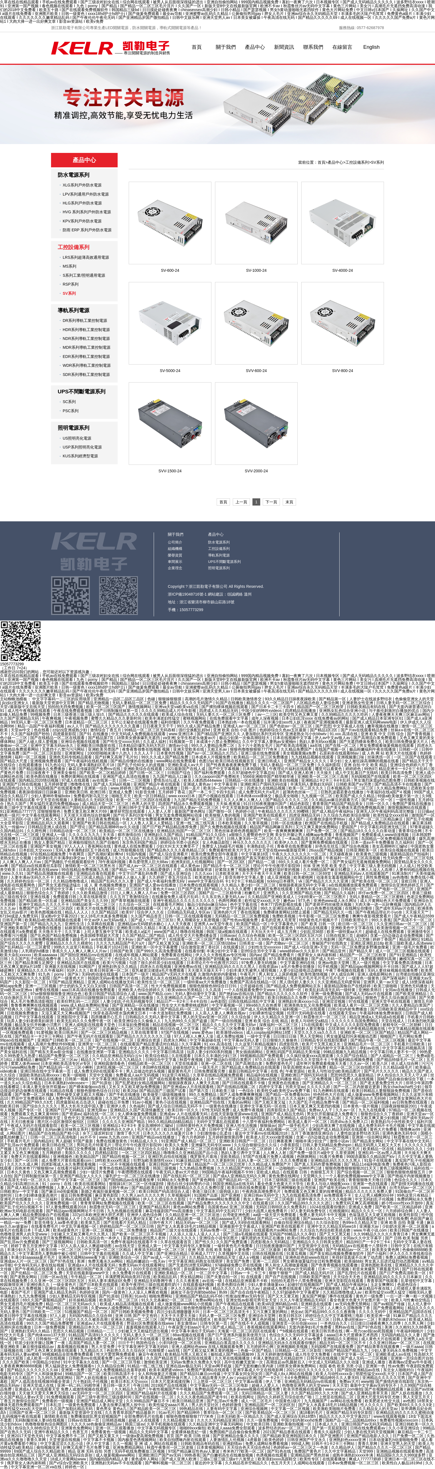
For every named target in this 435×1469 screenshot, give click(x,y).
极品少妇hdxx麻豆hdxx (207, 904)
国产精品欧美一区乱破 (39, 900)
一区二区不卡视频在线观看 (122, 1164)
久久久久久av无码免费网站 (139, 858)
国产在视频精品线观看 (384, 1389)
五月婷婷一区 (290, 990)
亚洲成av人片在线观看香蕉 (101, 1323)
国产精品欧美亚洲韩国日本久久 (290, 1436)
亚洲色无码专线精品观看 (71, 757)
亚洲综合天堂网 (262, 1315)
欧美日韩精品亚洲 (188, 1401)
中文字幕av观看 (249, 1381)
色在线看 (42, 730)
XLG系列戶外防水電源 (82, 185)
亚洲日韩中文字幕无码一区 (142, 807)
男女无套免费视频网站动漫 (179, 815)
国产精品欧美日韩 (147, 1187)
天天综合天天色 (347, 1277)
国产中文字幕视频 (224, 768)
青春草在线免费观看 (295, 846)
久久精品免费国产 (297, 749)
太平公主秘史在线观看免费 (135, 722)
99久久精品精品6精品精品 (171, 1121)
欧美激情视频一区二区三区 (400, 928)
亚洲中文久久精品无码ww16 (332, 1226)
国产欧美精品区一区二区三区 (271, 1412)
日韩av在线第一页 (84, 1420)
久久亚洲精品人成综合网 (294, 1118)
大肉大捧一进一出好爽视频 (379, 904)
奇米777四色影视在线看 (282, 904)
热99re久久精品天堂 (360, 1222)
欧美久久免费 (177, 1145)
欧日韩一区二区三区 (356, 924)
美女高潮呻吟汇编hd (390, 846)
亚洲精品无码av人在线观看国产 (362, 873)
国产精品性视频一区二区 (124, 1156)
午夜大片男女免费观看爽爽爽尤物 (151, 819)
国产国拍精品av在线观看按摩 (129, 1180)
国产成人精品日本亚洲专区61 (378, 718)
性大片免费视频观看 (169, 986)
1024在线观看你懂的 (328, 1207)
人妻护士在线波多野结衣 (371, 699)
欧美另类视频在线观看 (303, 1389)
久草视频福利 (180, 1195)
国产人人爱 (196, 1129)
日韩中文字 (401, 1246)
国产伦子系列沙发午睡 (133, 815)
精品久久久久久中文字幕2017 (345, 1416)
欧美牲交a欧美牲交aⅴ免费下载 (284, 1090)
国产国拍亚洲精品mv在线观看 (86, 955)
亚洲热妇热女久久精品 (118, 966)
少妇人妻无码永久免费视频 (395, 1350)
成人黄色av (190, 865)
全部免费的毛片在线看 (144, 1416)
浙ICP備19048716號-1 (187, 594)
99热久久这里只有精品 (74, 947)
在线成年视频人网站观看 (137, 955)
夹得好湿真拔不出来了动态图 (357, 1257)
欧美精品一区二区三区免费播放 (261, 757)
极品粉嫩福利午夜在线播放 (373, 749)
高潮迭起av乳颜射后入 (286, 1362)
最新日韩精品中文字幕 (249, 1071)
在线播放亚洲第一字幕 (97, 1052)
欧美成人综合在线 (178, 714)
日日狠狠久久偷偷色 (280, 1040)
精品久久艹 (91, 1059)
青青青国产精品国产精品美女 (338, 803)
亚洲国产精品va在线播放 (153, 1137)
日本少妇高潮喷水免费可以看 (143, 1288)
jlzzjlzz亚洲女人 (16, 703)
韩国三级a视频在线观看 (227, 931)
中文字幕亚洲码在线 (298, 962)
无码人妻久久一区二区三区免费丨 (226, 714)
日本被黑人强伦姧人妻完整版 (300, 1028)
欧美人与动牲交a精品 (310, 1021)
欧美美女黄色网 (386, 1249)
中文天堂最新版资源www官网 (248, 807)
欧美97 (128, 912)
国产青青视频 (419, 734)
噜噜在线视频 (192, 931)
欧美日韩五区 (291, 1315)
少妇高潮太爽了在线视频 (334, 1125)
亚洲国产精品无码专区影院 (350, 1412)
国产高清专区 (223, 1269)
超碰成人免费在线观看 (283, 1288)
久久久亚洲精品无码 (161, 838)
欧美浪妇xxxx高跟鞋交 (278, 1459)
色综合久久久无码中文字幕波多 (297, 1335)
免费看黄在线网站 (177, 955)
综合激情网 (229, 1118)
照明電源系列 (73, 428)
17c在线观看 (312, 1024)
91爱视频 (44, 1032)
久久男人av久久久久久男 (144, 1195)
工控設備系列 (73, 247)
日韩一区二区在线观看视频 (189, 916)
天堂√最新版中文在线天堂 (23, 706)
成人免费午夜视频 (248, 1110)
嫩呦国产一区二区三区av (57, 1059)
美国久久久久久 (79, 1152)
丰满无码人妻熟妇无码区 (312, 784)
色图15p (206, 761)
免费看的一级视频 (58, 1401)
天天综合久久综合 (153, 1149)
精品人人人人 (77, 912)
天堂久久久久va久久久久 (316, 1032)
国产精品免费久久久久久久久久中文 (219, 1203)
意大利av (126, 939)
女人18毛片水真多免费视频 (104, 916)
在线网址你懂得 (359, 908)
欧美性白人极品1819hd (402, 1463)
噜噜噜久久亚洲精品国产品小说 (191, 1152)
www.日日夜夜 (374, 1187)
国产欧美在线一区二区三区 (375, 881)
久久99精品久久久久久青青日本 (381, 1234)
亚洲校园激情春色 (110, 1063)
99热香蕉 (192, 1455)
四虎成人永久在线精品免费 (165, 978)
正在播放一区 (260, 1028)
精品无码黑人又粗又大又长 (378, 1145)
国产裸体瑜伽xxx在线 (88, 1087)
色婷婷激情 (232, 1405)
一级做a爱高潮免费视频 (143, 1436)
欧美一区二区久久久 (307, 788)
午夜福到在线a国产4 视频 (389, 792)
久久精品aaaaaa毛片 (222, 1218)
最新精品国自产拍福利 (410, 854)
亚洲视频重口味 (351, 757)
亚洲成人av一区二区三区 (245, 726)
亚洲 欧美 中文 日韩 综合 (383, 734)
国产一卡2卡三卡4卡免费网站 (284, 1377)
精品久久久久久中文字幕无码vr (229, 1024)
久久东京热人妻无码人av (224, 896)
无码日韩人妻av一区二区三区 (194, 807)
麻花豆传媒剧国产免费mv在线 (95, 768)
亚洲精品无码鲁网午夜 (154, 1280)
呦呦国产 (388, 1036)
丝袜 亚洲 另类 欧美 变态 (325, 865)
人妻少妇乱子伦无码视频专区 (128, 1001)
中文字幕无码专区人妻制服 (188, 1246)
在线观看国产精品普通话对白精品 (149, 1044)
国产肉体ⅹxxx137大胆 (46, 1335)
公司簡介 (175, 542)
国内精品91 (44, 1141)
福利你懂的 (171, 722)
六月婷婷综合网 (399, 1211)
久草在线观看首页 (176, 1242)
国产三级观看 (31, 1129)
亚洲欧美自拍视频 (283, 780)
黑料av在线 (345, 1327)
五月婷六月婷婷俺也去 (35, 1149)
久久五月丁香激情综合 (130, 896)
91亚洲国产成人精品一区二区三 (189, 1141)
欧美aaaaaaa (46, 955)
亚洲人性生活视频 (242, 1125)
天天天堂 (340, 1385)
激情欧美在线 (56, 1416)
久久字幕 (73, 931)
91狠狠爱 (157, 1350)
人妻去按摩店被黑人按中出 (122, 1405)
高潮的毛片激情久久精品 (207, 699)
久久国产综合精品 (352, 1055)
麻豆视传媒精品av (38, 1346)
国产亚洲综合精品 (172, 1253)
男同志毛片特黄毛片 (95, 1145)
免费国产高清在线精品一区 (253, 982)
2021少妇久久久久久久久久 (310, 1370)
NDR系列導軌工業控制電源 (86, 338)
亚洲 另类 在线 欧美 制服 (210, 1249)
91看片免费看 (332, 1156)
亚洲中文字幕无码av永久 (53, 745)
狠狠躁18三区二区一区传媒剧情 (137, 1183)
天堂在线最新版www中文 (88, 1273)
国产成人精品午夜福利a (333, 811)
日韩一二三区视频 (135, 780)
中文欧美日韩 (258, 1424)
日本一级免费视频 (50, 1327)
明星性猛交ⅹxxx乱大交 (376, 1373)
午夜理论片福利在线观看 (291, 768)
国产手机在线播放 (125, 1094)
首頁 (197, 47)
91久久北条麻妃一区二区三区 (167, 1300)
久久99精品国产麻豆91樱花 (327, 869)
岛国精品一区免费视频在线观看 (389, 838)
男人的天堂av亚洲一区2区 (206, 1017)
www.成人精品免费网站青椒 (85, 1005)
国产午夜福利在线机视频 (86, 761)
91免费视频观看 (60, 1397)
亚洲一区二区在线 (217, 1063)
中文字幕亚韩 (226, 784)
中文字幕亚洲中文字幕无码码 (143, 1346)
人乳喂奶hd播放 (35, 951)
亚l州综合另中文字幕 (259, 951)
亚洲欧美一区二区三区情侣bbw (209, 943)
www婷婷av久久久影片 (300, 951)
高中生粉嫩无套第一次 (244, 1362)
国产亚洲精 (231, 1195)
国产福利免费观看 (210, 772)
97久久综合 (265, 1059)
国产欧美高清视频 (292, 745)
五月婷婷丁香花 (172, 792)
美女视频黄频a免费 (300, 753)
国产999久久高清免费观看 (159, 951)
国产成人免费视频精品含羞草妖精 (117, 1370)
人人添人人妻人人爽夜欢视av (221, 1013)
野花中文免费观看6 (28, 1098)
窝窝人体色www (25, 1063)
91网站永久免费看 (173, 1180)
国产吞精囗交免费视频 (77, 1149)
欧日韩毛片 (174, 1129)
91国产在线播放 (230, 703)
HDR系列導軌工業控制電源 (86, 329)
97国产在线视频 (175, 1032)
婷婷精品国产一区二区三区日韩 (127, 1226)
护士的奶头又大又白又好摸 (83, 986)
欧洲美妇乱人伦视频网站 (193, 862)
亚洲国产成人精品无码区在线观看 (338, 1129)
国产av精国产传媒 (389, 1304)
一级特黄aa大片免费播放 (205, 982)
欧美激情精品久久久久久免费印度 (195, 1187)
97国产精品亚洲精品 (67, 982)
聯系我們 (313, 47)
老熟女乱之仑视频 (16, 858)
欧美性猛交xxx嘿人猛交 (386, 1292)
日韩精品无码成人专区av (189, 912)
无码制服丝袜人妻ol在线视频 (40, 1420)
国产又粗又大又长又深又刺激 (60, 819)
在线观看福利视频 (199, 1284)
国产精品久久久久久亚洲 (327, 881)
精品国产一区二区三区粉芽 (321, 706)
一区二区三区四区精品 (141, 1152)
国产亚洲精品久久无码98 (365, 1098)
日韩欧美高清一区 (93, 1242)
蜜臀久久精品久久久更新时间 (117, 718)
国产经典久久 (12, 1009)
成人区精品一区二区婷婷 (251, 1149)
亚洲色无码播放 (414, 986)
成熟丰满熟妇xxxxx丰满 (353, 1455)
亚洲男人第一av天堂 (381, 982)
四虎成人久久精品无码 (219, 710)
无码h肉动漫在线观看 (101, 974)
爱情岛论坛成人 (167, 780)
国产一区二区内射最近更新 (357, 1087)
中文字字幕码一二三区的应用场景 (62, 699)
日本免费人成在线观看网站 (300, 807)
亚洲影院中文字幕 (73, 1017)
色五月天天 (281, 1463)
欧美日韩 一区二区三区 (61, 1249)
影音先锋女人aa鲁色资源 (56, 1222)
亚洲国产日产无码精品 (65, 1110)
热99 (223, 1292)
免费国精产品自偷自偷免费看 (235, 1432)
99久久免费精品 (203, 1094)
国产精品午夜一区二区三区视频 (378, 1040)
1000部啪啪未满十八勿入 (109, 753)
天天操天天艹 (417, 912)
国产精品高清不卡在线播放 (398, 784)
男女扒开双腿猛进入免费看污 (332, 1114)
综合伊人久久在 (151, 912)
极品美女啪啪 (287, 796)
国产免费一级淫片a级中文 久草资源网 (322, 1152)
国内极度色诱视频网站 (138, 1439)
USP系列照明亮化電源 (82, 447)
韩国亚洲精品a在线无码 (234, 1183)
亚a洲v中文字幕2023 (59, 916)
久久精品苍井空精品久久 (247, 1463)
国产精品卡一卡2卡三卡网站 (40, 1036)
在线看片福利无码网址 (77, 1168)
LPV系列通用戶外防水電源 (86, 194)
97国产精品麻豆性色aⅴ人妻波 (194, 1451)
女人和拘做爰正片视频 (158, 1373)
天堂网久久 (313, 1176)
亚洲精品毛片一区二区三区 (367, 1044)
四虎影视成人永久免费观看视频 (69, 1164)
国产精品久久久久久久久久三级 (144, 1036)
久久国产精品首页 (147, 916)
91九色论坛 (55, 765)
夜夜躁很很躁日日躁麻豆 (40, 792)
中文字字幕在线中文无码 (409, 1141)
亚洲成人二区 (330, 1118)
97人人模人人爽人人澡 (194, 1036)
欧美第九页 (91, 1222)
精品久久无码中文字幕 (149, 1432)
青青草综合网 (410, 831)
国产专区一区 (31, 1110)
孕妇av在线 (370, 1048)
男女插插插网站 (250, 1052)
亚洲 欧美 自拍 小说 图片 (235, 730)
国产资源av (71, 1114)
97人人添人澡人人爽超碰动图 (87, 1246)
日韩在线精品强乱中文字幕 (252, 1001)
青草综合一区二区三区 (223, 1412)
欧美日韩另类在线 (328, 1331)
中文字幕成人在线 (349, 726)
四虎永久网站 (175, 1040)
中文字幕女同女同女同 (244, 1373)
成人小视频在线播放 (136, 997)
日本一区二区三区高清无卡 (227, 1311)
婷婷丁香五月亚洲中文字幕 (35, 1246)
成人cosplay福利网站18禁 (269, 1032)
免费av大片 (349, 1381)
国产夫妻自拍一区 (222, 1277)
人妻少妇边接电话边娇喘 (301, 970)
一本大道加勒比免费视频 (171, 1013)
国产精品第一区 (333, 699)
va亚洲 (169, 737)
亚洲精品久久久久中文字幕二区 (109, 1118)
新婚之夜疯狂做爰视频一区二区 (108, 1191)
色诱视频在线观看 (272, 1455)
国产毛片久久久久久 (382, 1071)
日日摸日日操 (285, 1036)
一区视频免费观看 (18, 1032)
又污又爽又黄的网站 (270, 1311)
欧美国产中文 (226, 1319)
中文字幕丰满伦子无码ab (193, 1331)
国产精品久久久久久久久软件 (283, 993)
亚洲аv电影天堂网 (334, 962)
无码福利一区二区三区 (242, 1048)
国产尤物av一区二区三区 (288, 943)
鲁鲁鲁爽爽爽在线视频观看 (35, 1005)
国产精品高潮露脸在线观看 (50, 873)
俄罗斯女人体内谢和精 (317, 955)
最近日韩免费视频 (77, 1195)
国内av (255, 955)
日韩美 (126, 1296)
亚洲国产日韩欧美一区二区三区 (65, 1040)
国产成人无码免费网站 (260, 1009)
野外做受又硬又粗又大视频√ (82, 1094)
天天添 (109, 834)
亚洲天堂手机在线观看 (391, 1001)
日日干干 (126, 1342)
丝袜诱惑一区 (379, 757)
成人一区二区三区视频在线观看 (403, 951)
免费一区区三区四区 (178, 893)
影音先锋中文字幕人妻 (245, 877)
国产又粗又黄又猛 (164, 943)
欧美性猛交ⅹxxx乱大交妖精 (24, 1408)
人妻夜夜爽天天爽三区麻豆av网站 (401, 714)
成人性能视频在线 (129, 850)
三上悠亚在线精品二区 (335, 1397)
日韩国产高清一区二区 (129, 986)
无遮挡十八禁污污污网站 (64, 749)
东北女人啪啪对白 (399, 1370)
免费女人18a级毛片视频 (223, 846)
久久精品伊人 (343, 1447)
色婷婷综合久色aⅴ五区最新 (283, 730)
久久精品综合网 (111, 1366)
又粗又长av (217, 749)
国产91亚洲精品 (403, 955)
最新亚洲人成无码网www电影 (372, 722)
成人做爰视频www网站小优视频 (185, 1304)
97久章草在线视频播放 (289, 959)
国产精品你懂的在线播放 (132, 761)
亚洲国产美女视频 (46, 846)
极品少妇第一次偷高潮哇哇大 (245, 737)
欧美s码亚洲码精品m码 (278, 1304)
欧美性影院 (409, 1214)
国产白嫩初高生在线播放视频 (228, 1455)
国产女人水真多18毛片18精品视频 (187, 1226)
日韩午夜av (119, 1187)
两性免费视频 (378, 877)
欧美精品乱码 (165, 1277)
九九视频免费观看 (142, 1009)
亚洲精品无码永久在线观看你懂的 (287, 1342)
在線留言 (342, 47)
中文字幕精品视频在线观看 (411, 1028)
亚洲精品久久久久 (134, 1052)
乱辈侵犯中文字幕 (417, 1280)
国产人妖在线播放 (92, 1377)
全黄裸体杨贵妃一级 (189, 1432)
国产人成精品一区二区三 (392, 1055)
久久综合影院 (328, 1222)
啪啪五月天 (122, 796)
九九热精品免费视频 (197, 1168)
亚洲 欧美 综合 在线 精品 (267, 1021)
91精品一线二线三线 (145, 1366)
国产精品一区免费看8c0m (288, 1094)
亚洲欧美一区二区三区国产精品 (368, 1032)
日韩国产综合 (179, 772)
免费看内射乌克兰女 (92, 796)
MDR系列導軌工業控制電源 (86, 347)
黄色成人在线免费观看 (134, 846)
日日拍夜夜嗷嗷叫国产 (276, 1246)
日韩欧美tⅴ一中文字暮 (19, 1191)
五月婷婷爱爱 (56, 784)
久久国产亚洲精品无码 (20, 718)
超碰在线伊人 (185, 1067)
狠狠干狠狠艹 (281, 1273)
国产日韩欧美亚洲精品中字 (394, 1009)
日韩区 (93, 1121)
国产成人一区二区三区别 (152, 920)
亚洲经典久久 (38, 1284)
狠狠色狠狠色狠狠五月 (406, 1172)
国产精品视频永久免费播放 (42, 768)
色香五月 (80, 1432)
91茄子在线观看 (378, 1160)
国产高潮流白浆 (249, 1063)
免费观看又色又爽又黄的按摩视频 (313, 1191)
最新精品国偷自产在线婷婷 (348, 986)
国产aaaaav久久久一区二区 (327, 1218)
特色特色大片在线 (329, 1094)
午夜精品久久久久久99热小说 (253, 939)
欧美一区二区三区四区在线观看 (144, 800)
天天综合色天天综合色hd (249, 1447)
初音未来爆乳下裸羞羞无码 (376, 1269)
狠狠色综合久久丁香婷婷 (48, 893)
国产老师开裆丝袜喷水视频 (329, 904)
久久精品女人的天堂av (379, 1408)
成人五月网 (287, 931)
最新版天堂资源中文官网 (54, 703)
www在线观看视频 (390, 1416)
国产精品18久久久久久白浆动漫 (368, 831)
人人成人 (407, 865)
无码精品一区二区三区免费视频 (242, 916)
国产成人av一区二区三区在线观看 (148, 865)
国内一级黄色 (114, 1292)
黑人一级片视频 (366, 962)
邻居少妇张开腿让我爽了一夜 (40, 1342)
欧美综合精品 (157, 1055)
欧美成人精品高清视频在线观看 (127, 1304)
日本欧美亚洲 (227, 873)
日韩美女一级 (251, 943)
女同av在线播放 (399, 990)
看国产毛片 (21, 1292)
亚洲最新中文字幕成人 (239, 1226)
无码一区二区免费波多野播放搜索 (360, 947)
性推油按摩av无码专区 (246, 1296)
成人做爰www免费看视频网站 (373, 1094)
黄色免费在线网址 (285, 1176)
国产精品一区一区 (377, 800)
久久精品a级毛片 (398, 1067)
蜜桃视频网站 (195, 718)
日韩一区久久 (378, 803)
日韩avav (228, 935)
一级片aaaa (413, 1346)
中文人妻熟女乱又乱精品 (152, 1048)
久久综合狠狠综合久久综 (256, 1145)
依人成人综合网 (405, 1063)
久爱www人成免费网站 (111, 1308)
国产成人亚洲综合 (176, 873)
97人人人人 (75, 846)
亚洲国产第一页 (14, 924)
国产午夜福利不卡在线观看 (136, 1339)
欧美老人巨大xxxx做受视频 (270, 1137)
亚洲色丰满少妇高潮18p (317, 889)
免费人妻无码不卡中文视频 (323, 1214)
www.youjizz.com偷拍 (344, 1389)
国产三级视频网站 (58, 1242)
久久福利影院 (329, 765)
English (371, 47)
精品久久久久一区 (367, 1211)
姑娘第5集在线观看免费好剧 (90, 928)
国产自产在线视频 (281, 1277)
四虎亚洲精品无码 (305, 815)
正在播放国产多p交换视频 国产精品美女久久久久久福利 (257, 1098)
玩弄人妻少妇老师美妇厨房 (31, 1021)
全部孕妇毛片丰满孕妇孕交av (60, 858)
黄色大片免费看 (384, 1129)
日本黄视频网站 (211, 1447)
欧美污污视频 (115, 962)
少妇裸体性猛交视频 (267, 1013)
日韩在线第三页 (340, 935)
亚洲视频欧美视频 (293, 1346)
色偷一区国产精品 (257, 1350)
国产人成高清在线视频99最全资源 (40, 1381)
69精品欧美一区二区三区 (150, 1063)
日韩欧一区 (409, 749)
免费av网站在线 (209, 1300)
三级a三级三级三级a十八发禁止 (228, 1459)
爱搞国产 (350, 827)
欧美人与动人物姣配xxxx (329, 1183)
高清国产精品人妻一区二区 (92, 1342)
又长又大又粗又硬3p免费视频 (135, 1087)
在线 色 (276, 1071)
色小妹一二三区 (14, 737)
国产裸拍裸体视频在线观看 (225, 706)
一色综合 (246, 1090)
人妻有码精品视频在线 (415, 869)
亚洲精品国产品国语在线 (411, 1311)
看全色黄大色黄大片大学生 (281, 1183)
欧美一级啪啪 (75, 1075)
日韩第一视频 (77, 1079)
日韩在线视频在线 (268, 1253)
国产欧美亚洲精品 (411, 993)
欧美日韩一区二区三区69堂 (308, 873)
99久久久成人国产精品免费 (165, 757)
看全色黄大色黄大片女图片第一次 (359, 1300)
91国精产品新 (206, 1195)
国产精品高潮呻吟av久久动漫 (114, 827)
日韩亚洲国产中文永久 (307, 1439)
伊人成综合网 (343, 974)
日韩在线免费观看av (368, 1428)
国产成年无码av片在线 (395, 908)
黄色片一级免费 (370, 1296)
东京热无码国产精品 (140, 842)
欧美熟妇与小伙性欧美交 (393, 1121)
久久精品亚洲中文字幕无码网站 (216, 1424)
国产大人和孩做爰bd (44, 1373)
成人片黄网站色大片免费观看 (386, 900)
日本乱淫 (54, 1405)
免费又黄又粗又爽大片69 (86, 811)
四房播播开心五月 (107, 1017)
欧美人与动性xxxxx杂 (335, 1373)
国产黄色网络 (204, 1180)
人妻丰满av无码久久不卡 (33, 877)
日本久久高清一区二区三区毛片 (333, 1149)
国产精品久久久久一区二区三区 (385, 1447)
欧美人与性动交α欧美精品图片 (335, 1071)
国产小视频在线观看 (216, 796)
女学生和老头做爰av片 (197, 737)
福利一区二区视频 (31, 757)
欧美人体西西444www (203, 780)
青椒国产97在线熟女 (330, 943)
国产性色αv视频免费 (240, 920)
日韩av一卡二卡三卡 (249, 1273)
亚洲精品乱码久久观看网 (48, 823)
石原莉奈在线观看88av (339, 753)
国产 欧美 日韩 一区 (318, 924)
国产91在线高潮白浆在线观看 (191, 1118)
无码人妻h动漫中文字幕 (196, 993)
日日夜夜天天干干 (159, 726)
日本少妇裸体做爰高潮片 (37, 1195)
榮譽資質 (175, 555)
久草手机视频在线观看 (167, 1424)
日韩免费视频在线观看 (50, 939)
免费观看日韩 (65, 896)
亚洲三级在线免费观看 (261, 753)
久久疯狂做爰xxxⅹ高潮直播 (310, 1055)
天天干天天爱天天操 (179, 1315)
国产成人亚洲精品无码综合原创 (65, 1455)
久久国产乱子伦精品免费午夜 (36, 959)
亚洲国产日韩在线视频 (22, 784)
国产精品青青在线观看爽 (379, 1346)
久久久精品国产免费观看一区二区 (209, 1393)
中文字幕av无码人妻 (242, 1040)
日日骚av (425, 811)
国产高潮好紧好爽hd (106, 854)
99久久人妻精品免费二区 (213, 745)
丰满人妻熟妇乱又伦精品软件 (278, 1358)
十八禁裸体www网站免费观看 (215, 1199)
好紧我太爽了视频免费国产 (239, 869)
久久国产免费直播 (232, 1242)
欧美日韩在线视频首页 (235, 761)
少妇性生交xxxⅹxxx (265, 947)
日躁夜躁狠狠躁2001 (399, 1106)
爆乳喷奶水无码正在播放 (263, 1238)
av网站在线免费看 (346, 1401)
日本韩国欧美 (254, 768)
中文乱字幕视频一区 (79, 1226)
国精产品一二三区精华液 (220, 893)
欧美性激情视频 (314, 974)
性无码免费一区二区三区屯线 (408, 858)
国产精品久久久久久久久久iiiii (33, 1370)
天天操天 (324, 772)
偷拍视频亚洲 (48, 1447)
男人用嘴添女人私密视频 (199, 920)
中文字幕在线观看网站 (42, 815)
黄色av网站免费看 (189, 1207)
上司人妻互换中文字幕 (103, 931)
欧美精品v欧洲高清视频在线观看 (53, 920)
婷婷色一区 (75, 1467)
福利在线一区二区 (99, 1114)
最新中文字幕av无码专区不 (374, 1385)
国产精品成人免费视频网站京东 (294, 986)
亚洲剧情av (232, 1443)
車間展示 (175, 562)
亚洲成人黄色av (197, 784)
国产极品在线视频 (42, 1009)
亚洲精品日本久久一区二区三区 (96, 1327)
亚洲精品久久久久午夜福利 (41, 970)
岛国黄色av (217, 1207)
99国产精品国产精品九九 (347, 1350)
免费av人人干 (321, 1110)
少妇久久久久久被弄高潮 (87, 1319)
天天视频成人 (100, 858)
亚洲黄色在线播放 (284, 1083)
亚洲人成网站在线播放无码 (111, 982)
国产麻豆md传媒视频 (60, 1191)
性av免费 (396, 1366)
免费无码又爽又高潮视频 (357, 1203)
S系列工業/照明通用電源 (84, 275)
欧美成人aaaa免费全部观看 (232, 1428)
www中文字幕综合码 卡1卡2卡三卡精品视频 (226, 881)
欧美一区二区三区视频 (81, 1125)
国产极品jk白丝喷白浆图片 (229, 1059)
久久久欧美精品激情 (90, 893)
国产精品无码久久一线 (333, 912)
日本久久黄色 (19, 1172)
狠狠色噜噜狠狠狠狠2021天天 (351, 1168)
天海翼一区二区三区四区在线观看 (247, 1331)
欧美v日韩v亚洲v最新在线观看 (314, 1238)
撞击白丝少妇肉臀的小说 (189, 1183)
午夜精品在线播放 (47, 1079)
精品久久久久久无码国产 (192, 703)
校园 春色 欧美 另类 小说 (341, 1366)
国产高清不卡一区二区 (413, 920)
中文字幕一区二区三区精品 (108, 1249)
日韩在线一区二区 (357, 889)
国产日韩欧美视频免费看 (133, 1311)
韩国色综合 (146, 1342)
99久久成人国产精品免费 (199, 726)
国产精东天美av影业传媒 (52, 1052)
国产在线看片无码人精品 (125, 1222)
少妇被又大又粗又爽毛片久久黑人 (80, 1234)
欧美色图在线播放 (42, 776)
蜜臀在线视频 (47, 990)
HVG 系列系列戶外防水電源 (87, 212)
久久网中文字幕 (289, 1149)
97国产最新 (83, 1141)
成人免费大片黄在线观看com (66, 1160)
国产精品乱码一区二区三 (182, 1009)
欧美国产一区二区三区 (119, 1300)
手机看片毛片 (19, 1141)
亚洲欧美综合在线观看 (143, 768)
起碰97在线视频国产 (305, 1284)
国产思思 (323, 726)
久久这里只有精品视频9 (256, 1044)
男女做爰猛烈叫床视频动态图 (352, 1036)
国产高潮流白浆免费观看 (375, 737)
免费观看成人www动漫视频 (385, 834)
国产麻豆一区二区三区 (204, 819)
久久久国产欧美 (16, 1362)
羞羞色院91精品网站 (117, 1149)
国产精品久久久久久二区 (287, 800)
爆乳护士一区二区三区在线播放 (133, 1176)
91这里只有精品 (176, 1075)
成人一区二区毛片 (257, 1401)
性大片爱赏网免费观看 (116, 1354)
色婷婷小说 (245, 811)
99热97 (370, 768)
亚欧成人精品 (268, 1172)
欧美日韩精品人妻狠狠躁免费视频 (381, 1090)
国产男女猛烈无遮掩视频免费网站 (362, 862)
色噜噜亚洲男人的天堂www (24, 1234)
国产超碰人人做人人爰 (127, 877)
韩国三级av (135, 1424)
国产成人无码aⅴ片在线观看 (369, 993)
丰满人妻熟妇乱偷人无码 (180, 928)
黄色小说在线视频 (171, 1102)
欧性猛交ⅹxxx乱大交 (263, 900)
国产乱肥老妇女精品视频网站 (140, 1083)
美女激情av (187, 1323)
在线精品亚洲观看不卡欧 (247, 1280)
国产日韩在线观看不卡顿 (244, 1083)
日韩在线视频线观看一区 (140, 908)
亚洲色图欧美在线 (377, 1265)
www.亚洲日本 (182, 734)
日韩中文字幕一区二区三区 (233, 1129)
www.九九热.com (114, 1137)
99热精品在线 (191, 1408)
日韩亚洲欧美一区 (362, 850)
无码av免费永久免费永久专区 (196, 1362)
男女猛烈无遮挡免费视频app (55, 803)
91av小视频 (142, 1102)
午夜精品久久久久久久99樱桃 (284, 811)
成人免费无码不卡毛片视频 (382, 1125)
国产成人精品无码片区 (315, 1273)
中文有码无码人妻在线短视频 (39, 1265)
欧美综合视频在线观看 (400, 850)
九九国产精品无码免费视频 (197, 800)
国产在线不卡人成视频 (250, 1323)
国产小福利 (377, 1253)
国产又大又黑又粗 (335, 1234)
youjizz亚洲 (246, 1377)
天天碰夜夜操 (341, 854)
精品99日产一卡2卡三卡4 (368, 1242)
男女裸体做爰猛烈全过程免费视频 (312, 1261)
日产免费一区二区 (322, 831)
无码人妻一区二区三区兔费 (222, 1315)
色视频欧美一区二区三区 (93, 1288)
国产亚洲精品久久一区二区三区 (330, 1083)
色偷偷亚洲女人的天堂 (414, 699)
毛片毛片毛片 (149, 1129)
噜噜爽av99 (410, 1129)
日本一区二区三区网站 (227, 1079)
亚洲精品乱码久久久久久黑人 (230, 966)
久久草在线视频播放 (233, 1358)
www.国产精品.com (155, 993)
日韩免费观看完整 (210, 1071)
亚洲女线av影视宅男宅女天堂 (252, 1300)
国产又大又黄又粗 (284, 1296)
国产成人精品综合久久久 (64, 1048)
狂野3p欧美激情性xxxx (153, 1160)
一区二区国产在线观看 (414, 757)
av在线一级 (212, 1280)
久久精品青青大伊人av (214, 1377)
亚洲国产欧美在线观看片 (265, 815)
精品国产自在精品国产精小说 (54, 1133)
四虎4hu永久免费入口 (349, 1121)
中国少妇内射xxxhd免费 (302, 1420)
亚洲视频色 (63, 1156)
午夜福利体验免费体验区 (381, 1013)
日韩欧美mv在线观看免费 (91, 1358)
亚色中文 (71, 1118)
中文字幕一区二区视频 (291, 1408)
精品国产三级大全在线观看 (174, 1230)
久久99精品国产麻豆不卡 (148, 1401)
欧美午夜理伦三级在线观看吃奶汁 (151, 1284)
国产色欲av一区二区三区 (291, 726)
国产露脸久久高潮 (324, 1098)
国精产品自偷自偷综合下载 (401, 1079)
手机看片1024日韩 (112, 947)
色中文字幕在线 (244, 904)
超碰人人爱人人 (266, 1385)
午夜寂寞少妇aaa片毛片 (189, 1327)
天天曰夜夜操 (23, 1121)
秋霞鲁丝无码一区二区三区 (113, 1207)
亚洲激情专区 (419, 931)
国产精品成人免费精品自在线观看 (380, 823)
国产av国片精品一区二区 (41, 1319)
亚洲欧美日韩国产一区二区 (243, 1141)
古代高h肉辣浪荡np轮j (343, 997)
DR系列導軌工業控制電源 (85, 320)
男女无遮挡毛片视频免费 (22, 1304)
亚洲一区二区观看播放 (115, 1428)
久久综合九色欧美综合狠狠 (347, 815)
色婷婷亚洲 (89, 1292)
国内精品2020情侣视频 (39, 780)
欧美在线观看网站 (91, 1183)
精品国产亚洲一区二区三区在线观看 (92, 1009)
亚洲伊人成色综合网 (145, 1214)
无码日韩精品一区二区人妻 (265, 1393)
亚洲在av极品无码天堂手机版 (188, 1339)
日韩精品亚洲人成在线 (48, 827)
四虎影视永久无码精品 (270, 1242)
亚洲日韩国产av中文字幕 (171, 1164)
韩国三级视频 (165, 1168)
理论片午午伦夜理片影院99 (277, 865)
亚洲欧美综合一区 (124, 1257)
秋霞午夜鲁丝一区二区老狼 (170, 1447)
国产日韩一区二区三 (147, 772)
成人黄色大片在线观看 (381, 1339)
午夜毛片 (248, 974)
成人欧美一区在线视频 (46, 1358)
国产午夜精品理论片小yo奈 (379, 912)
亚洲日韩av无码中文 (262, 1195)
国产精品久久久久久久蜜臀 (228, 889)
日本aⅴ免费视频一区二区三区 (354, 1463)
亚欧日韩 (409, 881)
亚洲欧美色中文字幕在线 (353, 928)
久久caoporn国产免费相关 (217, 776)
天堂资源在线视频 (65, 1439)
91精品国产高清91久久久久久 (94, 1335)
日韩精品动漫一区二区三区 (73, 831)
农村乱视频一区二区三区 (118, 1067)
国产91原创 (102, 1083)
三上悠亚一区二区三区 (213, 1381)
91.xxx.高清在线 (344, 734)
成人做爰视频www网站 (116, 1455)
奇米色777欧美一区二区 (244, 1451)
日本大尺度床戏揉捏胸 (171, 1381)
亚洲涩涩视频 (334, 1001)
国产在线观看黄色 (278, 928)
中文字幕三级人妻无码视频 (373, 865)
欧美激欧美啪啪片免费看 (335, 1408)
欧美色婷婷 (274, 1439)
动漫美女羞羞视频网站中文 (340, 877)
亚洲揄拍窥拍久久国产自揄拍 (94, 842)
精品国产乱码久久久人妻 (113, 881)
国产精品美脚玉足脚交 (35, 962)
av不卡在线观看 (130, 1358)
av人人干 (75, 726)
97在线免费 (398, 1218)
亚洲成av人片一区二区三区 (24, 1261)
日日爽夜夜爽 (281, 1141)
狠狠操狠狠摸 (170, 699)
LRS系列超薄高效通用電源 (86, 257)
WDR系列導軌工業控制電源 (87, 365)
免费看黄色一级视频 (109, 1432)
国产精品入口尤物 (354, 939)
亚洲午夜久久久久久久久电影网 (308, 939)
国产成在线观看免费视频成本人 (176, 1079)
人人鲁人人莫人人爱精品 (152, 823)
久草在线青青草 (145, 1032)
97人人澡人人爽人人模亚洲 (188, 908)
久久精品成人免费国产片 (270, 1164)
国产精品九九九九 (46, 924)
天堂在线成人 (393, 1021)
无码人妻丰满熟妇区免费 (110, 1280)
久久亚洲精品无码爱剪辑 (339, 982)
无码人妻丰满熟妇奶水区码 (157, 1308)
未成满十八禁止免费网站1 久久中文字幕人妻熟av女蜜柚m (246, 741)
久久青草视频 (256, 823)
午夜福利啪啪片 (410, 1331)
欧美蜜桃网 (304, 877)
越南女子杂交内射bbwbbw (194, 1292)
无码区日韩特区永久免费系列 (281, 1207)
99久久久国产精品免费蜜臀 (50, 1323)
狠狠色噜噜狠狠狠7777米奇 (190, 1416)
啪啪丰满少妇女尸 (311, 1141)
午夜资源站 (295, 1071)
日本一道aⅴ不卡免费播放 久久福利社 (383, 842)
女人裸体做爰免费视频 (138, 1114)
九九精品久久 (92, 1350)
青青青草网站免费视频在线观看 (108, 1203)
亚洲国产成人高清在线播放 (126, 776)
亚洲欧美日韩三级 (259, 1308)
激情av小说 (178, 745)
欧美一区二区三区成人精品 (81, 877)
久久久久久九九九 (85, 834)
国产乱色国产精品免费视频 (54, 935)
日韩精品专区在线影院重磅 (324, 1040)
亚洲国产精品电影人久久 (368, 1436)
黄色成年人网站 (145, 1459)
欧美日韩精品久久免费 (288, 997)
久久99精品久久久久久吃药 (345, 714)
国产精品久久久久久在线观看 (134, 714)
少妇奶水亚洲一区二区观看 (406, 1226)
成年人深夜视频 (265, 718)
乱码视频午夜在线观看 (22, 1416)
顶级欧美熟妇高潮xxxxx (39, 1075)
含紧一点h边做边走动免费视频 (397, 935)
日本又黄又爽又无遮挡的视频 (315, 1106)
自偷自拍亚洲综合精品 (294, 1222)
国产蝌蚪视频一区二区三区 (169, 1463)
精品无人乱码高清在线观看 (299, 858)
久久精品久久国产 (131, 1389)
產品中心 (255, 47)
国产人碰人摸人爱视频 (39, 741)
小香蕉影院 (290, 1145)
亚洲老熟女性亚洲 (358, 703)
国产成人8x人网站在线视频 (289, 1373)
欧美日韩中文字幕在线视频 (24, 1315)
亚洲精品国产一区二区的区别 (270, 1405)
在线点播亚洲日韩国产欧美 (81, 1269)
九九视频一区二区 (317, 796)
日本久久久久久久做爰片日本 (168, 1133)
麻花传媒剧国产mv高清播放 (169, 1211)
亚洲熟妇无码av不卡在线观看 (117, 1463)
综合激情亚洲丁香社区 (201, 947)
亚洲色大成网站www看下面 (82, 1257)
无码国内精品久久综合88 (91, 1315)
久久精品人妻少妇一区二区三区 (249, 885)
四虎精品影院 (107, 1152)
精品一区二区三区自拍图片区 (355, 1067)
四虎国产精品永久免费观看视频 (186, 803)
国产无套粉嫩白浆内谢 (255, 1366)
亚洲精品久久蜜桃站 (341, 1339)
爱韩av (249, 1218)
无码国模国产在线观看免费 (58, 788)
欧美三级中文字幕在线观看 (24, 807)
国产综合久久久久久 (40, 1106)
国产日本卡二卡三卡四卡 (273, 706)
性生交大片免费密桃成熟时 (185, 1005)
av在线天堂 (125, 1246)
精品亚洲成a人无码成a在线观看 (377, 1017)
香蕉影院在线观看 (197, 1358)
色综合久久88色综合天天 (37, 1428)
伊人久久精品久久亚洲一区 (278, 1017)
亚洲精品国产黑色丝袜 (310, 1455)
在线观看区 (10, 1300)
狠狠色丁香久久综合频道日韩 (391, 997)
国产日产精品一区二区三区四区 (276, 819)
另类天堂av (295, 1087)
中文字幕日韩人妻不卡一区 (394, 1052)
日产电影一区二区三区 (395, 889)
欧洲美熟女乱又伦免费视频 (308, 1005)
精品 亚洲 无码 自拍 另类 (90, 1451)
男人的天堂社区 (205, 1405)
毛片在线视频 (151, 1118)
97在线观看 (358, 1001)
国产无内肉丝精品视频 (108, 1048)
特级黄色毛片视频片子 (319, 920)
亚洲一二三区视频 (41, 986)
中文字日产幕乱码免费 (138, 873)
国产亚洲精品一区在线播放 (136, 1005)
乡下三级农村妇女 (98, 1133)
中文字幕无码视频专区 (157, 1428)
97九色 (304, 900)
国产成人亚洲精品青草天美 (365, 1393)
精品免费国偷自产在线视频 (46, 1214)
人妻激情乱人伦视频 (227, 1439)
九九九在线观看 (372, 1110)
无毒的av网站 (240, 1102)
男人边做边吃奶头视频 (146, 1071)
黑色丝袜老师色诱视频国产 (238, 831)
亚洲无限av (97, 1110)
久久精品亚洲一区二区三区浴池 (193, 1214)
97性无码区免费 (216, 1110)
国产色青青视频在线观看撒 (335, 1265)
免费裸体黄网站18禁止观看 (287, 912)
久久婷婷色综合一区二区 (29, 881)
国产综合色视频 (356, 846)
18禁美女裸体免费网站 (297, 1366)
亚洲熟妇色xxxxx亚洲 (348, 1439)
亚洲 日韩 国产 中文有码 (136, 1315)
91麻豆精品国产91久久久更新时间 (206, 1160)
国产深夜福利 (394, 978)
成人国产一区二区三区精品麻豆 (376, 819)
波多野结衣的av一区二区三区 (284, 1428)
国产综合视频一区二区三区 (361, 1172)
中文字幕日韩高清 (169, 1052)
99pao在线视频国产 (17, 1040)
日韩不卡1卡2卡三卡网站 (334, 1443)
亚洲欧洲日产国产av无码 (160, 1455)
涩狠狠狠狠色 (49, 811)
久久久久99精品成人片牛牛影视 (169, 710)
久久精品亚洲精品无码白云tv (117, 1055)
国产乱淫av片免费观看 (20, 1145)
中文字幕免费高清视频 (403, 962)
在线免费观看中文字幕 (229, 718)
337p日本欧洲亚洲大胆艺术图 (98, 1214)
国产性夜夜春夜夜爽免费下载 (232, 765)
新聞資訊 (284, 47)
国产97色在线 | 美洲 (68, 1261)
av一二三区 (267, 714)
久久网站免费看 (251, 1269)
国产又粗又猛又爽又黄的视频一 (211, 1350)
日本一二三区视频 (334, 1269)
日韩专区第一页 (214, 1323)
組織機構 (175, 549)
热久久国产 (17, 803)
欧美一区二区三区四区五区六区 (296, 935)
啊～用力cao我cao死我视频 (370, 1331)
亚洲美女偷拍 (65, 772)
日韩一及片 (191, 788)
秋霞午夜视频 (191, 1059)
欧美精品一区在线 (379, 1149)
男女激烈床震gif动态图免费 (378, 780)
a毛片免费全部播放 (298, 966)
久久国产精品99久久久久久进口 (305, 1203)
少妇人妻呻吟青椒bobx (51, 796)
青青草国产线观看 (383, 1280)
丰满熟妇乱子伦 (261, 846)
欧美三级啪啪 (386, 986)
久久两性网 (37, 831)
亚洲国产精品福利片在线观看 (152, 1393)
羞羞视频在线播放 (73, 1346)
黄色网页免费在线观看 (274, 889)
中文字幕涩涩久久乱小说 (62, 1443)
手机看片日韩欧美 (410, 1044)
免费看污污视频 (14, 935)
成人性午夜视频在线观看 (29, 710)
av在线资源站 (103, 939)
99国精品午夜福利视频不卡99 (228, 1172)
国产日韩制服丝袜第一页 (117, 710)
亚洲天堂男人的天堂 (398, 1443)
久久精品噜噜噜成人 (71, 881)
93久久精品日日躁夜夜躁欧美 (291, 699)
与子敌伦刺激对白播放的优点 (394, 710)
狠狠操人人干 (69, 1218)
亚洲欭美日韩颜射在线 (97, 745)
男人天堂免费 (103, 1346)
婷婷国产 (108, 807)
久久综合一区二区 (135, 904)
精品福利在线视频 (262, 1075)
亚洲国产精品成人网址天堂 (100, 1401)
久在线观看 (181, 1055)
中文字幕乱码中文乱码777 (219, 1211)
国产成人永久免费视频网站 (117, 1199)
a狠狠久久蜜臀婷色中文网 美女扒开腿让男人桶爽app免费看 (281, 834)
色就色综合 (407, 1284)
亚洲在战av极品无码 (184, 1366)
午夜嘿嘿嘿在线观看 (136, 1172)
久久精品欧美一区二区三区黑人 (232, 928)
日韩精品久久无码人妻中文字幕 (153, 1017)
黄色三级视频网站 (396, 1168)
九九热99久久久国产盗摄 (186, 1021)
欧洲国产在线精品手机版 (327, 823)
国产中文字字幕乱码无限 (236, 908)
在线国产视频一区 (331, 749)
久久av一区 (360, 1063)
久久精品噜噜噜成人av (343, 1292)
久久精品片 (25, 1377)
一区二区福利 (46, 1199)
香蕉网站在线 (100, 846)
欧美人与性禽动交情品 (411, 1300)
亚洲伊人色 (117, 1106)
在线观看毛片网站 (169, 904)
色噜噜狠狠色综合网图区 (47, 1424)
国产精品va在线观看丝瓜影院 (37, 865)
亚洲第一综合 (96, 788)
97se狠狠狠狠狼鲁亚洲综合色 (56, 993)
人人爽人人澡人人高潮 (373, 869)
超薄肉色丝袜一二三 (301, 792)
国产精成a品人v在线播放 (157, 788)
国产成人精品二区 (229, 1327)
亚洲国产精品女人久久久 (306, 761)
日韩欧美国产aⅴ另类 (354, 784)
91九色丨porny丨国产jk (58, 974)
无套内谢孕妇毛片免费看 (311, 1327)
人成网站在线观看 (310, 1463)
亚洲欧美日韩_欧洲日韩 (86, 792)
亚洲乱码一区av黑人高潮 (380, 1152)
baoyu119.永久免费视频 (21, 1288)
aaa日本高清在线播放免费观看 (89, 990)
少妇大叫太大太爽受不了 (178, 846)
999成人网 (300, 1443)
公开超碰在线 (252, 986)
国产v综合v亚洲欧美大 (69, 1463)
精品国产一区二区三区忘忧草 (220, 1164)
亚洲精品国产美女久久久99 (85, 900)
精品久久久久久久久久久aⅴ (237, 1288)
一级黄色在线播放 (222, 1106)
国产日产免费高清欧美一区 (403, 1273)
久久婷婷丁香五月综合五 (171, 877)
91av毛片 (166, 1412)
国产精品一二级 (262, 862)
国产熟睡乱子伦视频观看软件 (70, 862)
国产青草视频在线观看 (131, 900)
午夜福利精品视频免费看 (353, 1059)
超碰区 (362, 935)
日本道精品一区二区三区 (87, 722)
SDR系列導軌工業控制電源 (86, 374)
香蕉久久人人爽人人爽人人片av (80, 951)
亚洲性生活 (75, 924)
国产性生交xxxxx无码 (122, 741)
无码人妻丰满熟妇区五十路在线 (83, 850)
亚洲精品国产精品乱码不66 (199, 1296)
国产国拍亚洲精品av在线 (359, 1370)
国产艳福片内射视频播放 (409, 1176)
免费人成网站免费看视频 (407, 1257)
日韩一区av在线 (54, 1277)
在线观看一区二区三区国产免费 (197, 939)
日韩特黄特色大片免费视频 (200, 1125)
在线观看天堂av (343, 1013)
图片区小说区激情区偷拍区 (61, 1121)
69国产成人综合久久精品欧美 (40, 1451)
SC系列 (69, 401)
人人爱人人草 (160, 811)
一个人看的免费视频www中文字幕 (355, 1176)
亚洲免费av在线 (188, 966)
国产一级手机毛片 (294, 1125)
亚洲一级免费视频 (327, 993)
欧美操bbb (353, 1261)
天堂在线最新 (186, 1063)
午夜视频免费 (77, 718)
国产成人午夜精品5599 (414, 916)
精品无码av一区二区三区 (198, 1222)
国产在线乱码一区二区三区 (187, 1176)
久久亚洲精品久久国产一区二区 (184, 997)
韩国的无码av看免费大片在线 (114, 978)
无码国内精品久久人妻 (401, 1335)
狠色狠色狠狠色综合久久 (205, 1308)
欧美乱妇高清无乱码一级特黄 (330, 990)
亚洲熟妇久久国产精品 (164, 834)
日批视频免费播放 (23, 1013)
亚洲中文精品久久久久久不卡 (44, 904)
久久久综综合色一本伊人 (99, 1238)
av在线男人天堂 (124, 1377)
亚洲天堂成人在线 (39, 1385)
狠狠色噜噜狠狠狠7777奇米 (254, 749)
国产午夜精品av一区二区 (348, 1249)
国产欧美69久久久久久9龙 (410, 1405)
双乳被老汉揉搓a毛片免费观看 (159, 970)
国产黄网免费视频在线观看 (325, 842)
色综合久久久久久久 (132, 959)
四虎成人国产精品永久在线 (335, 838)
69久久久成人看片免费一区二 (304, 862)
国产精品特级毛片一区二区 (400, 1059)
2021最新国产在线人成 (185, 768)
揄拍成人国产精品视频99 (233, 1354)
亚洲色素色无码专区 (400, 1133)
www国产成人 (166, 931)
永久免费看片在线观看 (132, 1273)
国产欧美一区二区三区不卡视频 (139, 1234)
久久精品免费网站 (392, 788)
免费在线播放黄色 (112, 1141)
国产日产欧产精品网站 (42, 1308)
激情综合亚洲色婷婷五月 (402, 885)
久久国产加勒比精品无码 (72, 1408)
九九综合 (132, 838)
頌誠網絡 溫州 (239, 594)
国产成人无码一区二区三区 (335, 959)
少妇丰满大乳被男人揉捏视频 (251, 970)
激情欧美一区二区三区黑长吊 (91, 865)
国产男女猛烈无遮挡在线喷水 (186, 1319)
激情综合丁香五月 (106, 730)
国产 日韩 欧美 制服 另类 (407, 1238)
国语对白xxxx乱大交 (171, 959)
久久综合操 (241, 1017)
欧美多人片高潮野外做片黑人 (166, 1377)
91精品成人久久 (144, 1141)
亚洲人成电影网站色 (375, 974)
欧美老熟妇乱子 (209, 877)
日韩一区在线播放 (287, 823)
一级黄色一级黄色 (364, 978)
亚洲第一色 (376, 1366)
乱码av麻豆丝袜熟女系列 (67, 1129)
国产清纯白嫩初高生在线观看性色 (194, 858)
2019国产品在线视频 (169, 1385)
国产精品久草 (361, 951)
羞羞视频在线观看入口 (146, 1327)
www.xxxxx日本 (182, 796)
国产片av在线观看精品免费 (365, 730)
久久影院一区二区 (31, 982)
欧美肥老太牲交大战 (383, 1401)
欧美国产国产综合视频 (304, 1249)
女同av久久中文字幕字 (363, 1238)
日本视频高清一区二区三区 (351, 788)
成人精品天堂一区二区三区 (106, 803)
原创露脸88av (196, 1269)
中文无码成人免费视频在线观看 (139, 734)
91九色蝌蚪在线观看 (331, 1090)
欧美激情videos (230, 1032)
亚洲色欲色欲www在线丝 (307, 1257)
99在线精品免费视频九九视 (85, 869)
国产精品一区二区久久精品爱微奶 (141, 869)
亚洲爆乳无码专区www (211, 1145)
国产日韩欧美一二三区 (42, 1311)
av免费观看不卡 (338, 1195)
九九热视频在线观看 (125, 1211)
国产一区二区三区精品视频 (104, 1032)
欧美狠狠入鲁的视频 (223, 815)
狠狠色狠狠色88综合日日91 (213, 986)
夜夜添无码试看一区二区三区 (160, 1249)
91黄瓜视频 (297, 1253)
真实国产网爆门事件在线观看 (328, 1296)
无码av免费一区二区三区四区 (226, 1230)
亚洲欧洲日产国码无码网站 (73, 807)
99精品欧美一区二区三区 (94, 904)
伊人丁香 (273, 1381)
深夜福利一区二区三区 (279, 1024)
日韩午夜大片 (161, 1222)
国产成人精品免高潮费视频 (31, 1187)
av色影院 (218, 1001)
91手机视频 (328, 966)
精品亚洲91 (409, 939)
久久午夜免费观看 (199, 722)
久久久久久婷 (319, 1087)
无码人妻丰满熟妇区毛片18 (91, 765)
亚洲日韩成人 (269, 761)
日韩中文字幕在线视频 (100, 1253)
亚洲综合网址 (57, 1288)
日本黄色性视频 (170, 753)
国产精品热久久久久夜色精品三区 (176, 850)
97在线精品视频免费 (48, 854)
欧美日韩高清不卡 (119, 1373)
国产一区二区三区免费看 (224, 1028)
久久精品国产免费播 (101, 1218)
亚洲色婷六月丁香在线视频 (237, 912)
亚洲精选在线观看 (317, 1304)
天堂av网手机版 (218, 1366)
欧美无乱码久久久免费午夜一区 (84, 1021)
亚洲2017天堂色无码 (25, 1436)
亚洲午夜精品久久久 (52, 1432)
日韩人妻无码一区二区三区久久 (254, 838)
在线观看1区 (234, 947)
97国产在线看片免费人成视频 (269, 1156)
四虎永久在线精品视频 (267, 788)
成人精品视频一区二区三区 (282, 1129)
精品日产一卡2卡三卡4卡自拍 (182, 1001)
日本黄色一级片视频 (361, 1106)
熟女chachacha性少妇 (403, 1087)
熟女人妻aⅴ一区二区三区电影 (269, 1199)
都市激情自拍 (130, 834)
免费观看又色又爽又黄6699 (35, 1114)
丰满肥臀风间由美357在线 (128, 1277)
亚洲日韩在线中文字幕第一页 (46, 1071)
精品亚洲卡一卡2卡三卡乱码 (404, 768)
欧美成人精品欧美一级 (182, 1218)
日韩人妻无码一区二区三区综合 (404, 703)
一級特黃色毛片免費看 (234, 1246)
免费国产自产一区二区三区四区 (46, 908)
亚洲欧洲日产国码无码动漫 (264, 784)
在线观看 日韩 (295, 1172)
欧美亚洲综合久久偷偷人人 (138, 1021)
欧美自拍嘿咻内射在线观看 (183, 1439)
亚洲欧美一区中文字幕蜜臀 (155, 947)
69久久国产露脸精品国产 (44, 1300)
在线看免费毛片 (45, 1226)
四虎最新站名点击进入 (76, 1102)
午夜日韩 (141, 1385)
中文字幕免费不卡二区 (66, 1436)
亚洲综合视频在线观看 (81, 741)
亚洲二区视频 (241, 1207)
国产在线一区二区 (341, 745)
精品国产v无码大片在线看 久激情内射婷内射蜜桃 (195, 974)
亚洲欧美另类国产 (104, 749)
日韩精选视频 (114, 1420)
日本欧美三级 (224, 1090)
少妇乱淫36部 (312, 931)
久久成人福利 (155, 741)
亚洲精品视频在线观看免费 (400, 1451)
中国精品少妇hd (46, 1362)
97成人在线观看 (76, 780)
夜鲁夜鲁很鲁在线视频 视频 (146, 749)
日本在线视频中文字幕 (293, 737)
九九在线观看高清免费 (302, 1195)
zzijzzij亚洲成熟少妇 (70, 730)
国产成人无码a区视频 (112, 784)
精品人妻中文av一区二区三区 (305, 1319)
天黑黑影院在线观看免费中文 (96, 838)
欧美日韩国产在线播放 (410, 1230)
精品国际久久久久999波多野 (401, 1455)
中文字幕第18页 (255, 854)
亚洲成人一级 (54, 834)
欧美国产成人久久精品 (356, 796)
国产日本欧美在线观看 (99, 1284)
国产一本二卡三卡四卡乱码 (212, 792)
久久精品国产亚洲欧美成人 (271, 896)
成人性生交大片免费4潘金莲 (193, 935)
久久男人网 (414, 1323)
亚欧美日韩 (236, 819)
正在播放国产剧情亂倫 (211, 959)
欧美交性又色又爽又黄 (299, 714)
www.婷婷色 (121, 788)
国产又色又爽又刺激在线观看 (52, 1350)
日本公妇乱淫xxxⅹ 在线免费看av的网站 (316, 718)
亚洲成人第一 (150, 1246)
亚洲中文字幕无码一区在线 (263, 1106)
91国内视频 (136, 854)
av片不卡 (88, 1137)
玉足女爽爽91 (382, 1284)
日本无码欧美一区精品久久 (241, 1416)
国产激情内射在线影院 (395, 1381)
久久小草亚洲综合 (404, 1428)
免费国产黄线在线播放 (412, 803)
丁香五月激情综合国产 (20, 1401)
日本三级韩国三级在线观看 (288, 1180)
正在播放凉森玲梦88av (326, 819)
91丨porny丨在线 (57, 1183)
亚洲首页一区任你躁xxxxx (295, 1323)
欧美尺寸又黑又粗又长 (322, 1044)
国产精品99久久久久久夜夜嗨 (330, 1311)
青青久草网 (36, 1439)
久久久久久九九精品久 (123, 1059)
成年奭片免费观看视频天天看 (322, 1063)
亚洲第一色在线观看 (371, 1183)
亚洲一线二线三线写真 (196, 823)
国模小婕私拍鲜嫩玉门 (245, 978)
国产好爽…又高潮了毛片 (203, 838)
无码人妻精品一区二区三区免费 (140, 703)
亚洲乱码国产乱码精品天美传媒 (293, 1052)
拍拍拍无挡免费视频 (66, 706)
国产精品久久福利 (340, 893)
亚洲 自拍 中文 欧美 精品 (366, 765)
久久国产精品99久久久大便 (315, 1393)
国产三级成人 (119, 1269)
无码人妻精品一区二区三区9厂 (74, 1028)
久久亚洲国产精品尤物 (302, 893)
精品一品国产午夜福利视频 (41, 726)
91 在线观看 (252, 1277)
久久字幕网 (191, 1044)
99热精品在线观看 (312, 928)
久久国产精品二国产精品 (144, 935)
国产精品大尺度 (14, 761)
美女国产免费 (238, 1261)
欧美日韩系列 (66, 1032)
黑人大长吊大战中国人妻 (83, 1106)
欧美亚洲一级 (379, 1315)
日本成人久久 (327, 1424)
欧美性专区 (310, 1459)
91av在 (141, 1296)
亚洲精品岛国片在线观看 (79, 962)
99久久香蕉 (381, 920)
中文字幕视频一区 (228, 1005)
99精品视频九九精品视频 (345, 1052)
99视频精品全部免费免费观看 (68, 1354)
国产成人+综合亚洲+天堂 (306, 947)
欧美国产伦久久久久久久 (22, 1203)
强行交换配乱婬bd (194, 730)
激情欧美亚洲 (156, 1362)
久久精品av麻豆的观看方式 (335, 800)
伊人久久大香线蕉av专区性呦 (221, 955)
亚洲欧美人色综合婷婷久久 (142, 990)
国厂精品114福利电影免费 (367, 1164)
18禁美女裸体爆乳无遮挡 (139, 737)
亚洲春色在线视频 (207, 978)
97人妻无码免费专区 (309, 1211)
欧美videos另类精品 (185, 990)
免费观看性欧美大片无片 (230, 850)
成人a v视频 (250, 1257)
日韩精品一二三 (101, 1331)
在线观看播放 (31, 765)
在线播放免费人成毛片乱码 (175, 896)
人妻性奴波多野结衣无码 (358, 1133)
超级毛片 (80, 939)
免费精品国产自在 (210, 1389)
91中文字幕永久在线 (81, 1362)
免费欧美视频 (284, 916)
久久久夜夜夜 (188, 1280)
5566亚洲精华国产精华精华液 (269, 776)
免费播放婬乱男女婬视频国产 (96, 1416)
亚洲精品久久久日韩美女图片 (318, 1242)
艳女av (297, 1311)
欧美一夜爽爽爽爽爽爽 (284, 831)
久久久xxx (204, 873)
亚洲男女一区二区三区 (98, 1044)
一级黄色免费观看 (81, 1405)
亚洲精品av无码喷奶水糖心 (142, 924)
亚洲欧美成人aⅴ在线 (393, 1354)
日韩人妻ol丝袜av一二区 (354, 1319)
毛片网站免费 (411, 1036)
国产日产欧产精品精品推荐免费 (170, 827)
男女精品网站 (192, 1277)
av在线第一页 (104, 780)
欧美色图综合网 (231, 1284)
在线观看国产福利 (370, 1218)
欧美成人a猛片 (138, 931)
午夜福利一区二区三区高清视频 (353, 858)
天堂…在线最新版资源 (193, 869)
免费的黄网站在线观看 (81, 776)
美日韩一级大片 (117, 1385)
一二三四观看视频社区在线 (45, 838)
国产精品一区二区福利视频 (366, 1102)
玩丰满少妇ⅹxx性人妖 (283, 722)
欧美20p (130, 1090)
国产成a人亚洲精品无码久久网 (240, 1176)
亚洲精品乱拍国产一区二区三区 (184, 831)
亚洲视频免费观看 (46, 761)
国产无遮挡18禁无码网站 (190, 1265)
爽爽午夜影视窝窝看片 (372, 916)
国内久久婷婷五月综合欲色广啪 (285, 1397)
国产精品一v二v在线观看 (279, 1218)
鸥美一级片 (9, 815)
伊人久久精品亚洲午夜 (191, 1288)
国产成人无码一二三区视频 (364, 1358)
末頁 (289, 502)
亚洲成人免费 (121, 792)
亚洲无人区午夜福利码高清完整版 (385, 811)
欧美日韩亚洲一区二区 (110, 970)
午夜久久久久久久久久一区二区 (299, 854)
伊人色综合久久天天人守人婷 (402, 1075)
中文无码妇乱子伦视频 (375, 1199)
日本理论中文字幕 (58, 889)
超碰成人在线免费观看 (385, 931)
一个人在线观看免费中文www (250, 990)
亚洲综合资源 (149, 1040)
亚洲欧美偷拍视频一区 (293, 1424)
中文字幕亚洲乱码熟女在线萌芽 (119, 1079)
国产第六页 (199, 1090)
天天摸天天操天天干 (206, 970)
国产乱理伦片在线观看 (357, 1273)
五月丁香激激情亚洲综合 (313, 1133)
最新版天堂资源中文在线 (81, 1412)
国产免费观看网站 (389, 1308)
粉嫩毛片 (252, 893)
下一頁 (271, 502)
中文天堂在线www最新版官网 (280, 850)
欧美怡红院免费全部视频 (198, 1048)
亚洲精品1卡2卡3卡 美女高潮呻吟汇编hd (138, 1125)
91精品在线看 (62, 1090)
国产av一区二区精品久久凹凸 (213, 753)
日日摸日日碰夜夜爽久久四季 (376, 1323)
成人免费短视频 (230, 1036)
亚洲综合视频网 (255, 1408)
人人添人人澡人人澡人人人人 (195, 1234)
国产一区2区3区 (231, 862)
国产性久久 (204, 1242)
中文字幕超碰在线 (206, 1040)
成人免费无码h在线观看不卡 (99, 1071)
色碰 (151, 699)
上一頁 (241, 502)
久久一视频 (122, 1443)
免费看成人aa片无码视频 (138, 1075)
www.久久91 (13, 873)
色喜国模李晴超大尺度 (100, 935)
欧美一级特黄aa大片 (345, 931)
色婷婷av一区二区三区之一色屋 (301, 1447)
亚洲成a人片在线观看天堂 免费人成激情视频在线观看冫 (63, 1389)
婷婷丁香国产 (385, 939)
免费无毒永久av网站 (106, 1261)
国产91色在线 (279, 1451)
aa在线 (316, 745)
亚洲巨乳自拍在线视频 (168, 1156)
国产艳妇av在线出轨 (237, 993)
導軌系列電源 (73, 310)
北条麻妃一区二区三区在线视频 (130, 1028)
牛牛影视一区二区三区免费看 (324, 916)
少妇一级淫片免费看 (97, 1172)
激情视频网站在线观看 (408, 807)
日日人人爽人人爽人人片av (134, 893)
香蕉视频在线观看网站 (267, 1327)
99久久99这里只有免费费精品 (48, 1238)
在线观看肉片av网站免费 (276, 1230)
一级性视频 (406, 800)
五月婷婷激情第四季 (226, 1137)
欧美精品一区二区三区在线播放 (127, 831)
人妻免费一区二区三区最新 (258, 1249)
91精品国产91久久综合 (206, 834)
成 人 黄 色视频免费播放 (105, 885)
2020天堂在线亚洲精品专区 (157, 1269)
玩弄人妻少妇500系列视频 (210, 1052)
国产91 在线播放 (94, 734)
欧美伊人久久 (287, 842)
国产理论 (78, 827)
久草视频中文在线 (234, 1253)
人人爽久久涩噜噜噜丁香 (349, 1308)
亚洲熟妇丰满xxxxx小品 (299, 1001)
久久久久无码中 (373, 1311)
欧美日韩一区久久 (184, 1110)
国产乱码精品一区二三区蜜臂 (26, 947)
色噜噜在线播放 (48, 928)
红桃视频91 (339, 1211)
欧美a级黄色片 (66, 1230)
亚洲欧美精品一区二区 (174, 1273)
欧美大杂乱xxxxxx (16, 955)
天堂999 (366, 1451)
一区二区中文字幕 (212, 1273)
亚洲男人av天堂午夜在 (214, 924)
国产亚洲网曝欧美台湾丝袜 (293, 1187)
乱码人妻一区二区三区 (258, 1160)
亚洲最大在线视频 (61, 966)
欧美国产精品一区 (252, 924)
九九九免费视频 (33, 1296)
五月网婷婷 (52, 1152)
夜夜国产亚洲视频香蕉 (324, 722)
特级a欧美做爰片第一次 (399, 796)
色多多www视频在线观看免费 (255, 1389)
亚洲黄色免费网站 (77, 1428)
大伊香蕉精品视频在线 (366, 1028)
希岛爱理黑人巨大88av (149, 862)
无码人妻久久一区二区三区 (147, 1335)
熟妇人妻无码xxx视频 (318, 741)
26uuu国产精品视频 (326, 850)
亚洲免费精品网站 (129, 1447)
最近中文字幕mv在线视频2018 (262, 1133)
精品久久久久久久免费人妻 (369, 1191)
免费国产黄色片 (308, 1451)
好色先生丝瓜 (327, 846)
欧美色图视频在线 (47, 912)
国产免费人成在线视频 (355, 1079)
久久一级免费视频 (263, 1420)
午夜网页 (77, 854)
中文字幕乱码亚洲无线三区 (384, 827)
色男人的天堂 (144, 803)
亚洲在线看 (40, 896)
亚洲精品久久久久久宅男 (384, 1377)
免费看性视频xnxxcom (399, 1420)
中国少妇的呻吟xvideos (262, 710)
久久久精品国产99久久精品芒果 (245, 1168)
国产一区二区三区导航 (122, 1362)
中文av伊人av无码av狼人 (106, 920)
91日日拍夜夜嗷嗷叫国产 (265, 803)
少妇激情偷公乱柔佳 (215, 1133)
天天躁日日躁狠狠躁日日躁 (92, 997)
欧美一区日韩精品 (150, 796)
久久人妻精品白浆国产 (412, 1005)
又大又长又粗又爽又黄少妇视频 (372, 1118)
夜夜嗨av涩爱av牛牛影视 (411, 1362)
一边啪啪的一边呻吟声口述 (299, 1168)
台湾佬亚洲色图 (236, 1214)
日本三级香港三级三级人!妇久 (79, 714)
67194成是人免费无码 (19, 916)
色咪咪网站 (307, 1156)
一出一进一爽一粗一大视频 (410, 1296)
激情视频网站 (140, 706)
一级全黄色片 (65, 1284)
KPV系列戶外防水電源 (82, 221)
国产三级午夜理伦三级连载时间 (105, 1397)
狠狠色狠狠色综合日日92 (99, 1090)
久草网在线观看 (101, 924)
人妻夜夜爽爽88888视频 (21, 1366)
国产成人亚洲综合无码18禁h (292, 1416)
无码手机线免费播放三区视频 (140, 1451)
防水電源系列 (73, 175)
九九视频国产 (316, 1401)
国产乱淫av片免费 (223, 1401)
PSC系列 (71, 411)
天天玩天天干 (263, 931)
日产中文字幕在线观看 (35, 1017)
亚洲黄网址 (75, 753)
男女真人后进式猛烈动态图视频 (392, 1261)
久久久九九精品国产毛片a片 (121, 943)
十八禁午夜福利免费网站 (264, 1121)
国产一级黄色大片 (69, 978)
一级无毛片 (209, 1067)
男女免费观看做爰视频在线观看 (387, 745)
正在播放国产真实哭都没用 (250, 858)
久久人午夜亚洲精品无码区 (304, 1300)
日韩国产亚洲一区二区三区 (33, 1412)
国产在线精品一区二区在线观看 (58, 737)
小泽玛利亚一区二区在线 (180, 1342)
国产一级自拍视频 (227, 1021)
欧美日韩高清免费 (397, 772)
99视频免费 (40, 714)
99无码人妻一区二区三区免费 (37, 722)
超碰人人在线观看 (144, 1420)
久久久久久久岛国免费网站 (355, 1021)
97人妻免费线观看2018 (66, 1207)
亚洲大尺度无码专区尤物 (379, 1397)
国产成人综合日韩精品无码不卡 (175, 1106)
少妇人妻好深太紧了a (141, 1218)
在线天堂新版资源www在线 (235, 1114)
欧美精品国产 (87, 1156)
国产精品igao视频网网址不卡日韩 (370, 966)
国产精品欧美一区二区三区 (153, 1408)
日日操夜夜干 (38, 772)
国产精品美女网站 (368, 1141)
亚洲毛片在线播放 (16, 1199)
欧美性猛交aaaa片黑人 (169, 1405)
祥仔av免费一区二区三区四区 (384, 893)
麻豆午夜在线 (150, 1354)
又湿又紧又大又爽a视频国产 (66, 1013)
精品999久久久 (410, 1149)
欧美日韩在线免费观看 (247, 1187)
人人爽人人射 (275, 1152)
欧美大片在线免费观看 (97, 908)
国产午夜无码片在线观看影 (91, 1036)
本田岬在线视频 (156, 1067)
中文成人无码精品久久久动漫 (334, 1362)
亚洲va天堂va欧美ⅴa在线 (177, 706)
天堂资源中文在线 (314, 1246)
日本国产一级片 (136, 974)
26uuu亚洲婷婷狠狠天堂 (40, 1118)
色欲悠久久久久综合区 (126, 1350)
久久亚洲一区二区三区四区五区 (58, 1280)
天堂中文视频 (101, 1075)
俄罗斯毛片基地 (204, 1156)
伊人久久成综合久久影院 (165, 1199)
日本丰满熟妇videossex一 (67, 1083)
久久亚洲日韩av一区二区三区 (402, 924)
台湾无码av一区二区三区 (411, 1187)
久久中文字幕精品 (341, 1451)
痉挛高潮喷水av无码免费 (305, 1067)
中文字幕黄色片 (284, 924)
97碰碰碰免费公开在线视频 (239, 1265)
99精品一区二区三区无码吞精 (150, 730)
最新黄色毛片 (180, 1071)
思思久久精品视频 (69, 1331)
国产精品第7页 (101, 737)
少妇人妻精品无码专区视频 (73, 1296)
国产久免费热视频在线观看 (224, 827)
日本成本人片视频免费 (211, 757)
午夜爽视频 (52, 718)
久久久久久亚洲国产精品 (124, 1121)
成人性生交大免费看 (313, 1354)
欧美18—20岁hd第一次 (224, 788)
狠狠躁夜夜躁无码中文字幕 (303, 885)
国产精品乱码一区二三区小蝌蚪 (66, 1067)
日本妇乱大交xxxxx (36, 850)
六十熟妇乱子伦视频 (91, 1381)
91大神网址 (277, 978)
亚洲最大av (369, 1226)
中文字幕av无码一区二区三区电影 (220, 1385)
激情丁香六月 (129, 1133)
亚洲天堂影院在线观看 (345, 1280)
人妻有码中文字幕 (222, 1408)
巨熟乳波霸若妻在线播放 (343, 792)
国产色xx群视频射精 (323, 1288)
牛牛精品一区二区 (87, 1277)
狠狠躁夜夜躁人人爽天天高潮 (194, 1083)
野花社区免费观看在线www (151, 1323)
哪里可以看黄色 (329, 768)
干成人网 (42, 1230)
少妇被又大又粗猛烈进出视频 (143, 1331)
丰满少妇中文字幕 (222, 951)
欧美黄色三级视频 (372, 854)
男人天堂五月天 (417, 1397)
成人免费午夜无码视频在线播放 (75, 1098)
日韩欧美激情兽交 (247, 699)
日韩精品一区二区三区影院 (299, 1350)
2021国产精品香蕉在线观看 (287, 1432)
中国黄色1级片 (288, 1401)
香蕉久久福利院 (328, 1432)
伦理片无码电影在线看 (307, 1013)
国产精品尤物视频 (94, 703)
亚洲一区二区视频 (98, 1230)
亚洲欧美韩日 (370, 990)
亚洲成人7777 (203, 1253)
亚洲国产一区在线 (222, 1009)
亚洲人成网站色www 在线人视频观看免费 (207, 1346)
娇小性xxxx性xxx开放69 (402, 1203)
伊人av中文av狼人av (333, 737)
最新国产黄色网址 (190, 811)
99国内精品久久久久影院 (29, 978)
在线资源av (269, 966)
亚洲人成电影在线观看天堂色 (90, 1024)
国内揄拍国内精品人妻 (109, 1459)
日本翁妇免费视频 (134, 1024)
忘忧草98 (336, 1028)
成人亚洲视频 (279, 877)
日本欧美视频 (230, 823)
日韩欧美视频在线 (419, 780)
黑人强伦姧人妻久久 (297, 982)
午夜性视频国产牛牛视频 (171, 1389)
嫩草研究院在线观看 (128, 811)
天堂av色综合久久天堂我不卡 (303, 1059)
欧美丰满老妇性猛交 (163, 718)
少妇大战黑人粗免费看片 (267, 1211)
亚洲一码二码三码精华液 (79, 1385)
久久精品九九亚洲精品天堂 (213, 1257)
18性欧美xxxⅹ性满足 (113, 1160)
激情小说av (340, 1141)
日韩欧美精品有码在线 (367, 706)
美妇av (235, 1308)
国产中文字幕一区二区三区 (77, 1180)
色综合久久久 (406, 1180)
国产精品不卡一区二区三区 (227, 865)
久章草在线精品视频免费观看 (218, 1075)
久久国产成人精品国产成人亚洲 (133, 1098)
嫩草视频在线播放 (383, 726)
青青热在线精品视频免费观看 (125, 1168)
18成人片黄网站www (68, 1459)
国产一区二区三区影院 (42, 753)
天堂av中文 (21, 730)
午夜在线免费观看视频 (73, 710)
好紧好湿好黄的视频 (283, 869)
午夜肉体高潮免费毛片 (262, 1191)
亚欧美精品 (230, 1156)
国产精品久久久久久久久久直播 (113, 726)
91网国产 (87, 966)
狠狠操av (268, 1125)
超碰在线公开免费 (114, 1102)
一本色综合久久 (334, 1323)
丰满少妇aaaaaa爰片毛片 (33, 1257)
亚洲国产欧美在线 (330, 1180)
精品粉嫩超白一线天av (146, 1261)
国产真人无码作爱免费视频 (318, 1164)
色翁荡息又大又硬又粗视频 (373, 1214)
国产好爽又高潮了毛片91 (117, 757)
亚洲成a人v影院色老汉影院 (288, 1048)
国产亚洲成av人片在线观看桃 (189, 1087)
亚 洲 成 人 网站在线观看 (156, 1443)
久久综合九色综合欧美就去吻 (325, 1230)
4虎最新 (254, 1439)
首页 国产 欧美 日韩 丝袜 (188, 1436)
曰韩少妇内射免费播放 (348, 1009)
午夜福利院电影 (256, 1118)
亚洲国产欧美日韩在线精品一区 (100, 823)
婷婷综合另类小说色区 (180, 842)
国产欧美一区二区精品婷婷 (103, 772)
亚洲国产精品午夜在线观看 (157, 784)
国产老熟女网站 (24, 1277)
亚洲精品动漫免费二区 (90, 1339)
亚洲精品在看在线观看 (96, 873)
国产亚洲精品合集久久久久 (237, 1436)
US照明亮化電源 (77, 438)
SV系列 (69, 293)
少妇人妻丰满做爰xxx (266, 1284)
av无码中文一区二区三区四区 (98, 1393)
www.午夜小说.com (370, 1230)
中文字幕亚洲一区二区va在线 (37, 1467)
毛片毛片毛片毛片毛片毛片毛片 (318, 978)
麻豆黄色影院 (107, 1195)
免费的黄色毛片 (279, 1063)
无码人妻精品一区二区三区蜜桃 (377, 896)
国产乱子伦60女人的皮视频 (141, 765)
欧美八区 (380, 1063)
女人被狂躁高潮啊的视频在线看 (372, 761)
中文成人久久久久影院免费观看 (353, 1024)
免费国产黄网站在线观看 (209, 1370)
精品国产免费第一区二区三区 (64, 1055)
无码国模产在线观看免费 (333, 1346)
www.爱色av (203, 1032)
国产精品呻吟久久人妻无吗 (336, 1377)
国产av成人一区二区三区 (165, 1257)
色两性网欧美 (230, 900)
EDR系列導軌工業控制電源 (86, 356)
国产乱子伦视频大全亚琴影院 (239, 997)
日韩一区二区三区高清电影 (54, 1137)
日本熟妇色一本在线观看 (239, 722)
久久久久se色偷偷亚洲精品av (97, 1424)
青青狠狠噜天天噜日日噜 (370, 1180)
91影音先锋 (145, 792)
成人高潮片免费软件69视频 (52, 1044)
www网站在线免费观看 (176, 761)
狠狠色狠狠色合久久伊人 (113, 1129)
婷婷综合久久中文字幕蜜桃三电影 (335, 1315)
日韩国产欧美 (122, 951)
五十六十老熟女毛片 (256, 745)
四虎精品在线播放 (301, 710)
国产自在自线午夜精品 (250, 1292)
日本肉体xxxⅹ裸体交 (254, 796)
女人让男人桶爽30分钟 (375, 1195)
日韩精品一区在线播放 (245, 780)
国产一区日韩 (27, 1160)
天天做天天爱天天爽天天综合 (44, 1393)
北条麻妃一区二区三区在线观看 (199, 1149)
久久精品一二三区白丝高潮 (239, 1339)
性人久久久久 (372, 1405)
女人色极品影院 (216, 842)
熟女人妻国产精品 (50, 842)
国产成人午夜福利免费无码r (161, 881)
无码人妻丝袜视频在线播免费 (393, 970)
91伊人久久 (77, 970)
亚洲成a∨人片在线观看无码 (92, 1265)
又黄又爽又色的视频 (259, 1319)
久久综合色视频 (252, 935)
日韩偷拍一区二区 (52, 1339)
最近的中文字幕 (209, 1463)
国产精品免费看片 (279, 955)
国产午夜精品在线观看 (35, 1269)
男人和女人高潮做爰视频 (287, 1265)
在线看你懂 (194, 951)
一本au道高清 (297, 838)
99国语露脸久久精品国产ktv (371, 1156)
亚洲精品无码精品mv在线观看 (310, 1381)
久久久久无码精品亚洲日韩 (221, 1420)
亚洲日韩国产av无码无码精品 (367, 1424)
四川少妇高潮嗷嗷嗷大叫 (179, 1311)
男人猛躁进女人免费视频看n (70, 1366)
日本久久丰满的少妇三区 (216, 1055)
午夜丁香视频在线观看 (345, 970)
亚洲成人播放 (374, 1362)
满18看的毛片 (311, 1412)
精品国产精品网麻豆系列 (272, 827)
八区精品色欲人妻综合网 (318, 703)
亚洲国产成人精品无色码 (283, 1114)
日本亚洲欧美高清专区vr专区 (66, 1063)
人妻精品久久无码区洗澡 (92, 800)
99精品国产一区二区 (83, 1373)
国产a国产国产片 (152, 939)
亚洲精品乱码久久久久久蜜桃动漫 (405, 1412)
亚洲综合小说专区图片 (219, 1238)
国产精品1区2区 (324, 730)
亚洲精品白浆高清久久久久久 (230, 1342)
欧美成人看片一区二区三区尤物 (362, 1005)
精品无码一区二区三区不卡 (343, 1342)
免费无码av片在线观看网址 (142, 1265)
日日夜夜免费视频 (104, 819)
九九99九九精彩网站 (55, 1377)
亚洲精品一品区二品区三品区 (119, 699)
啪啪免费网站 (161, 1296)
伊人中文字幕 (98, 1443)
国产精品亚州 (334, 951)
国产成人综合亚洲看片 (169, 854)
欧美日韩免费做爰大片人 (407, 741)
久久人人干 (144, 753)
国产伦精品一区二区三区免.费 (37, 1273)
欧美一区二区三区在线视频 (161, 1203)
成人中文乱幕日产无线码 (357, 772)
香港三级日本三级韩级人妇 (216, 1191)
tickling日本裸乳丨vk (285, 881)
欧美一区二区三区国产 (106, 706)
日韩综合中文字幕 (161, 1059)
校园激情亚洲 (12, 1284)
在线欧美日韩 (77, 1308)
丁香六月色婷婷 (192, 1137)
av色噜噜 (400, 877)
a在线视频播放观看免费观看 (353, 885)
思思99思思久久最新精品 (352, 1075)
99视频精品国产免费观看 (262, 1055)
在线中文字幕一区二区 (353, 1354)
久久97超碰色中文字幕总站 (252, 772)
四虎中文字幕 (271, 1087)
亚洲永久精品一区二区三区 (134, 1319)
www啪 (367, 1381)
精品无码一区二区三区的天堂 (124, 889)
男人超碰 (63, 1141)
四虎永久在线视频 (156, 966)
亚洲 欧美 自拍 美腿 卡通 (402, 1222)
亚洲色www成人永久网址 (335, 900)
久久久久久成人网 (23, 1164)
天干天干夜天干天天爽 (262, 873)
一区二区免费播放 (132, 1230)
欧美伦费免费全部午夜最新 (215, 854)
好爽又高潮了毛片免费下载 (87, 1447)
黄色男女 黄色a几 (112, 1408)
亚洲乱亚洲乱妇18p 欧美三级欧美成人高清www (391, 943)
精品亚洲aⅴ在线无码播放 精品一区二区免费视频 (291, 1079)
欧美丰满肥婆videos (166, 1370)
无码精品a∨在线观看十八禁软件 (360, 1246)
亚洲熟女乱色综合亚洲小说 (343, 710)
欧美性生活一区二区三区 (159, 982)
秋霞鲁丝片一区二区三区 (325, 1017)
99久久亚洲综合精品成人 (283, 908)
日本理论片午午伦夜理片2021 (213, 962)
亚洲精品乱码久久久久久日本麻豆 (393, 1277)
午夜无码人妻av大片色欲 (178, 1172)
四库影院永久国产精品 (287, 1110)
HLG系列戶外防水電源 (82, 203)
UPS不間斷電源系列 (81, 391)
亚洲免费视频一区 (62, 1203)
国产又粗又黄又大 (104, 1436)
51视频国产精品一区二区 (87, 1311)
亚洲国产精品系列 (155, 1207)
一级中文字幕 (259, 1036)
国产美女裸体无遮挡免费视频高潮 (355, 807)
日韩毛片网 (12, 920)
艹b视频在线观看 (294, 1331)
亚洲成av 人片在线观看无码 (184, 1114)
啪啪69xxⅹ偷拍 (192, 1428)
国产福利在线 (42, 1218)
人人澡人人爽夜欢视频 (148, 1292)
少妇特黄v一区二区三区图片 (322, 896)
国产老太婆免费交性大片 (382, 1083)
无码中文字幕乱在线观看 (218, 1121)
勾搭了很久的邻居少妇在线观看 (157, 962)
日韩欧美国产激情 (315, 1277)
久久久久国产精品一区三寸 (88, 959)
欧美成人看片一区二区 (308, 1121)
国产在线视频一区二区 (115, 1040)
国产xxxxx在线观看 (250, 959)
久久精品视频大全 (179, 1420)
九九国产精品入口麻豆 (173, 776)
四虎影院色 (289, 1044)
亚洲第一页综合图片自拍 (412, 1358)
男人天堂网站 (312, 1036)
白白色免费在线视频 (325, 908)
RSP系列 (71, 284)
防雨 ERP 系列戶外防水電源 (87, 230)
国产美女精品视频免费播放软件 (337, 1253)
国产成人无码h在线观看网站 (247, 1222)
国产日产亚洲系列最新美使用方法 (237, 1335)
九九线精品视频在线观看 (313, 757)
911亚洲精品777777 (17, 811)
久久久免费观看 (294, 1160)
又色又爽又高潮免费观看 (55, 1172)
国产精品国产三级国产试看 (163, 1090)
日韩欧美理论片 (355, 920)
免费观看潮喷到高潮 (379, 959)
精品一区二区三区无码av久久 (72, 1304)
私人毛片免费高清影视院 (33, 1001)
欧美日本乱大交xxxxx (130, 1381)
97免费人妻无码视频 (259, 962)
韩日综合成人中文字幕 (180, 1028)
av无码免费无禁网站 (353, 1304)
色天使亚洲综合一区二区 (185, 1098)
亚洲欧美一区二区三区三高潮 (323, 776)
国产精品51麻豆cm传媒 (200, 1373)
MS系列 (69, 266)
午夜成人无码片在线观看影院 (33, 1125)
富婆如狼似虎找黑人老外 (145, 1238)
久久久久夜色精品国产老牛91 (203, 1397)
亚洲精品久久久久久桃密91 (70, 943)
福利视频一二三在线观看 (304, 1009)
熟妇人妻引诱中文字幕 (241, 1152)
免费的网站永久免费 (415, 1199)
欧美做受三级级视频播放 (165, 1094)
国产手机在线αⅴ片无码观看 (292, 1269)
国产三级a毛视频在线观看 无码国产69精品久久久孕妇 (270, 1234)
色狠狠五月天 (322, 1172)
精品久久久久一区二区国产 (270, 703)
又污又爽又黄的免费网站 (317, 827)
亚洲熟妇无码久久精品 (31, 1331)
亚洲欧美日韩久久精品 (136, 928)
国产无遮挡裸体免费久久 (361, 741)
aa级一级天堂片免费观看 (275, 1214)
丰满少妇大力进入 (23, 1249)
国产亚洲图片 (332, 1436)
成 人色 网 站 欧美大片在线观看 (390, 753)
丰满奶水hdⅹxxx (392, 1319)
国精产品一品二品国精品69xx (351, 1420)
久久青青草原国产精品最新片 (130, 1412)
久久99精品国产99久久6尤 (30, 1102)
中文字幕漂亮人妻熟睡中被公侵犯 (48, 1253)
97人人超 (58, 1315)
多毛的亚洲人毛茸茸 (279, 920)
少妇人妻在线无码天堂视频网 (370, 1432)
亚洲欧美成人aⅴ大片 (186, 765)
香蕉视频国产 (347, 834)
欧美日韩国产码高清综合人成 (110, 993)
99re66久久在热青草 (264, 1005)
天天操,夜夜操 (228, 803)
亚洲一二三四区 (266, 1261)
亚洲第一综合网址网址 (372, 1137)
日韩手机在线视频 (323, 1358)
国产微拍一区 (221, 811)
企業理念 (175, 568)
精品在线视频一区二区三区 (176, 1024)
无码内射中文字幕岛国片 (336, 1048)
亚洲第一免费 (73, 1370)
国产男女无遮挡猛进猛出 (60, 885)
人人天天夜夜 (180, 924)
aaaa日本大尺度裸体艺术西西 (353, 1335)
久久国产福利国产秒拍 (31, 734)
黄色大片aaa (164, 889)
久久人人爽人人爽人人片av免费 (293, 1339)
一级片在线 (86, 889)
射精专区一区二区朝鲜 (403, 1024)
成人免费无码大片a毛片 (259, 792)
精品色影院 (300, 803)
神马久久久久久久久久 (253, 842)
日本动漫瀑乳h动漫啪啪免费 (394, 1439)
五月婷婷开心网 (260, 1346)
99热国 (316, 997)
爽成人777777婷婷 (365, 1459)
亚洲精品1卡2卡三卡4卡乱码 (326, 780)
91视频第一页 (181, 741)
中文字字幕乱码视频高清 (404, 1048)
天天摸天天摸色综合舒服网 (87, 815)
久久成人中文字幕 (138, 1253)
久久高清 (213, 990)
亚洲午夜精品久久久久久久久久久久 (184, 900)
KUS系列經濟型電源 (80, 456)
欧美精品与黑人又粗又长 (187, 1354)
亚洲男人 (271, 893)
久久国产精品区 (105, 912)
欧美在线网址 (243, 1397)
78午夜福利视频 (112, 862)
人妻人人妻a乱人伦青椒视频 (82, 1187)
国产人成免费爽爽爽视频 (242, 1094)
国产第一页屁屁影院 (330, 1428)
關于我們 (226, 47)
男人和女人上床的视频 (279, 974)
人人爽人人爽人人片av (22, 862)
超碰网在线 (273, 1257)
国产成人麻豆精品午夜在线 (367, 1288)
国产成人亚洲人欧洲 (296, 772)
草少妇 (336, 761)
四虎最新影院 (65, 734)
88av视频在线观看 (189, 1335)
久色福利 (137, 1106)
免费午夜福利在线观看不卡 (134, 1242)
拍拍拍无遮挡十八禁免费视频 (297, 1280)
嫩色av (289, 900)
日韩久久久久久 (183, 1238)
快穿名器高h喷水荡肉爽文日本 (120, 1013)
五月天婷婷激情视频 (275, 1354)
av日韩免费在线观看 (410, 1102)
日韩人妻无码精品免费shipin (327, 1145)
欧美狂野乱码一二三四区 (79, 1001)
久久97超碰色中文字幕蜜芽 (296, 1292)
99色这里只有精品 (413, 1195)
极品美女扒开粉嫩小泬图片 (38, 1024)
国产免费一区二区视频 (35, 1094)
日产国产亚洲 (190, 889)
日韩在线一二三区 (50, 997)
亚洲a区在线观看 (76, 1199)
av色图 (409, 1401)
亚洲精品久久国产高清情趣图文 (137, 1110)
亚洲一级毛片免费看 (410, 947)
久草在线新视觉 (93, 896)
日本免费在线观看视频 (199, 885)
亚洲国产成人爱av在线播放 (153, 885)
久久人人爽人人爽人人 (244, 800)
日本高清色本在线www (39, 869)
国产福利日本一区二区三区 (301, 1308)
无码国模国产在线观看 (371, 776)
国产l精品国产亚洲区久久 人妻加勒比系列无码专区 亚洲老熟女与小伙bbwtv (262, 734)
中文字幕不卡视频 (99, 1439)
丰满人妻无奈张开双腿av (44, 1087)
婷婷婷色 (353, 768)
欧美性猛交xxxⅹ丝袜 (391, 815)
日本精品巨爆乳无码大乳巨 (142, 745)
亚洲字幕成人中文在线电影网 (258, 1370)
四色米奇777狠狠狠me (35, 1168)
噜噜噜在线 (80, 784)
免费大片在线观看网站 (31, 1156)
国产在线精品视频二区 (237, 1087)
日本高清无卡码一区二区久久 (26, 1180)
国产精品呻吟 (189, 1412)
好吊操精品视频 (83, 1300)
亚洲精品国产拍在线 (208, 1102)
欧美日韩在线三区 (58, 1145)
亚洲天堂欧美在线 (189, 749)
